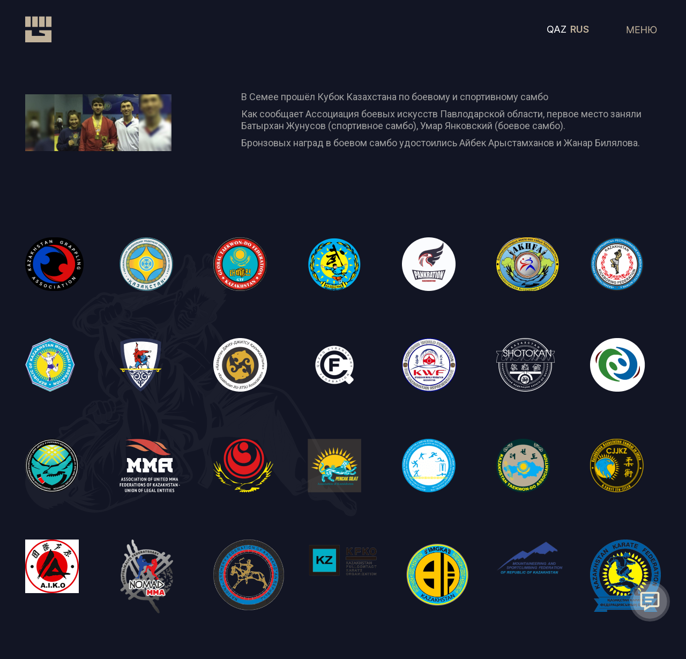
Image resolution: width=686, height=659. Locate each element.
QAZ (556, 29)
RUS (579, 29)
